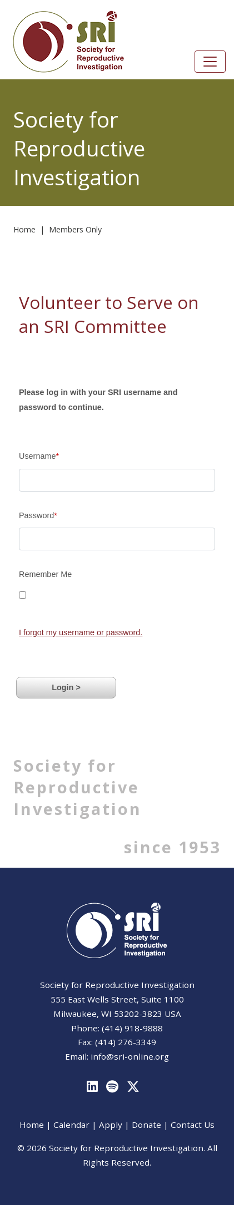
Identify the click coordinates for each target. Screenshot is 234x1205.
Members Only (75, 229)
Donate (146, 1124)
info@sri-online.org (130, 1056)
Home (24, 229)
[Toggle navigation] (210, 61)
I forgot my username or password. (80, 632)
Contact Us (193, 1124)
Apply (110, 1124)
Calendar (71, 1124)
